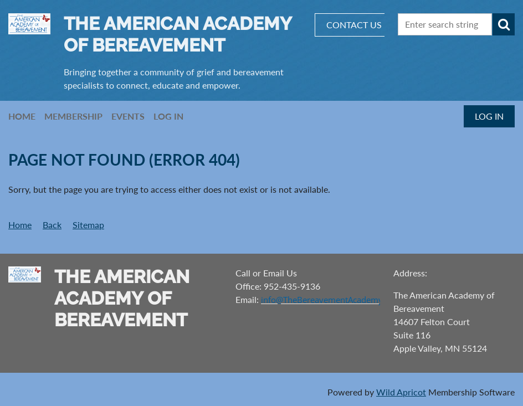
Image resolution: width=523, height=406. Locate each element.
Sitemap (88, 224)
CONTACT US (354, 24)
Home (20, 224)
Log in (489, 116)
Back (52, 224)
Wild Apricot (401, 392)
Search (504, 24)
